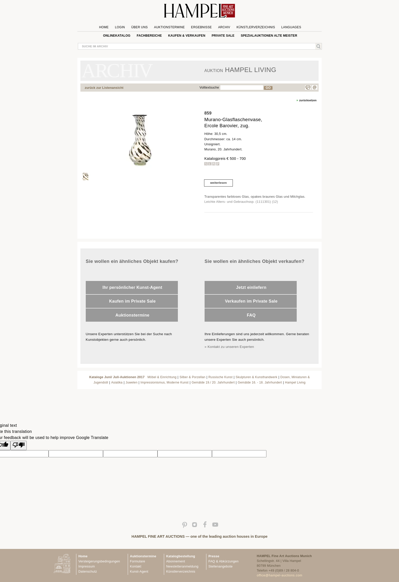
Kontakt (135, 566)
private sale (223, 35)
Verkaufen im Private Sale (251, 301)
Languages (291, 27)
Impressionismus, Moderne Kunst (164, 382)
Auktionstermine (169, 27)
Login (120, 27)
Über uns (139, 27)
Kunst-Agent (139, 571)
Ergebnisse (201, 27)
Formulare (137, 561)
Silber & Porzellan (192, 377)
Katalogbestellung (180, 556)
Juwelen (132, 382)
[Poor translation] (18, 445)
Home (104, 27)
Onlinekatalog (116, 35)
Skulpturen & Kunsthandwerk (256, 377)
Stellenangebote (220, 566)
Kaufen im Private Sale (132, 301)
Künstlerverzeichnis (255, 27)
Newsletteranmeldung (182, 566)
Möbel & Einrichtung (161, 377)
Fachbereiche (149, 35)
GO (268, 88)
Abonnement (175, 561)
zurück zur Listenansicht (104, 88)
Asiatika (117, 382)
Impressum (86, 566)
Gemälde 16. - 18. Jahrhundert (260, 382)
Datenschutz (87, 571)
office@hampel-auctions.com (279, 575)
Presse (213, 556)
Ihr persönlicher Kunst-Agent (132, 287)
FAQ (251, 315)
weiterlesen (218, 182)
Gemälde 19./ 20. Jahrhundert (213, 382)
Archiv (224, 27)
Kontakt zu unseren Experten (231, 347)
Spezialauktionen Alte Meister (269, 35)
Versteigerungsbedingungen (99, 561)
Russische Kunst (220, 377)
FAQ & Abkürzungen (223, 561)
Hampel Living (295, 382)
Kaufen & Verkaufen (186, 35)
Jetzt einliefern (251, 287)
